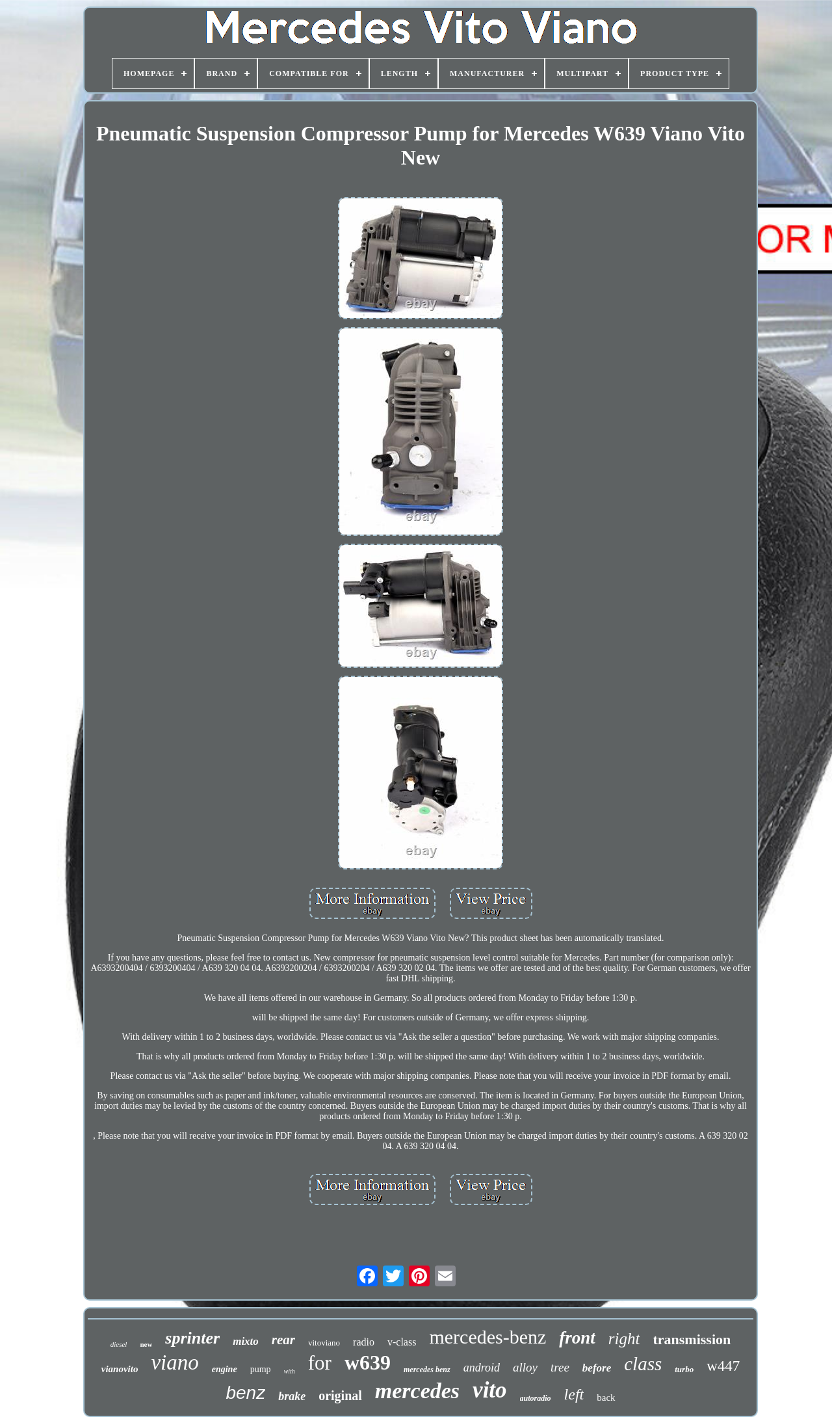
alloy (525, 1367)
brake (292, 1396)
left (574, 1394)
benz (245, 1393)
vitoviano (324, 1342)
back (606, 1397)
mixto (246, 1341)
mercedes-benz (487, 1336)
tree (560, 1367)
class (643, 1363)
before (596, 1368)
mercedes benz (427, 1369)
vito (489, 1390)
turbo (684, 1369)
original (340, 1395)
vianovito (119, 1369)
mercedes (417, 1391)
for (320, 1362)
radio (363, 1341)
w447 (723, 1366)
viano (174, 1362)
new (146, 1344)
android (481, 1367)
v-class (401, 1341)
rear (283, 1339)
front (577, 1337)
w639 (367, 1362)
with (289, 1371)
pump (260, 1369)
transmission (692, 1339)
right (624, 1338)
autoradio (535, 1398)
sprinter (192, 1338)
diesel (118, 1344)
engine (224, 1369)
